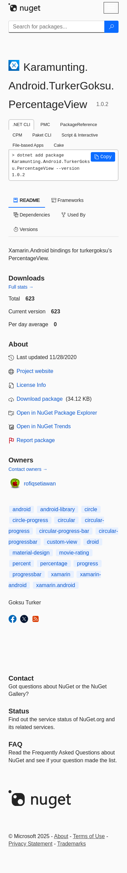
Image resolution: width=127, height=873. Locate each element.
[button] (103, 157)
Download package (40, 399)
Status (18, 711)
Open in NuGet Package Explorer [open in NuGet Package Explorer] (57, 413)
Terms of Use (89, 836)
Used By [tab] (73, 214)
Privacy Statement (30, 844)
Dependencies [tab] (32, 214)
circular (66, 520)
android (21, 509)
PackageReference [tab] (78, 124)
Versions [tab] (26, 229)
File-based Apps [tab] (28, 145)
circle (91, 509)
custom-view (62, 542)
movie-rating (74, 553)
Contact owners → (27, 469)
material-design (31, 553)
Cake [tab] (59, 145)
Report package (36, 440)
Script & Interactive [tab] (80, 135)
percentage (53, 563)
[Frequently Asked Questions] (15, 744)
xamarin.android (55, 585)
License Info (31, 385)
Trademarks (71, 844)
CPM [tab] (17, 135)
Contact (21, 678)
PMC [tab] (45, 124)
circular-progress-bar (64, 531)
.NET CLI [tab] (21, 124)
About (61, 836)
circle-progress (30, 520)
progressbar (27, 574)
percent (21, 563)
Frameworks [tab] (67, 200)
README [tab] (27, 200)
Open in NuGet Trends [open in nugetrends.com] (44, 426)
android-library (57, 509)
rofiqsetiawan (40, 483)
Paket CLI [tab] (41, 135)
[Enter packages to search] (56, 27)
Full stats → (21, 287)
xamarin (60, 574)
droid (93, 542)
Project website (35, 371)
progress (87, 563)
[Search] (111, 27)
